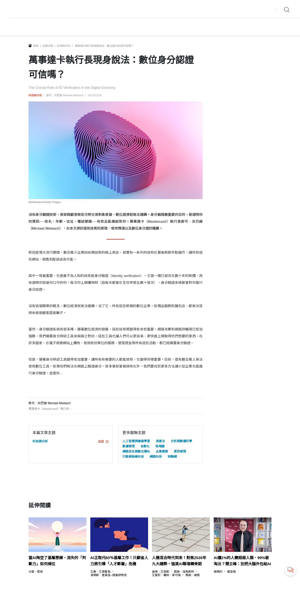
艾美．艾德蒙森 (100, 571)
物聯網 (172, 456)
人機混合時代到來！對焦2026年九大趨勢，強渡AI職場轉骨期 (179, 561)
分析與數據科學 (181, 441)
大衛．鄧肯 (36, 571)
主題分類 (47, 45)
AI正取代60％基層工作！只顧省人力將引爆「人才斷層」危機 (119, 561)
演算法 (160, 441)
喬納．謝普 (192, 575)
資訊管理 (180, 451)
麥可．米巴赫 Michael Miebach (65, 95)
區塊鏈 (160, 446)
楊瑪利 (218, 571)
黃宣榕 (231, 571)
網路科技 (156, 456)
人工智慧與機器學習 (136, 441)
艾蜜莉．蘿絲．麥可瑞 (166, 575)
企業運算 (162, 451)
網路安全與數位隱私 (136, 451)
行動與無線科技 (133, 456)
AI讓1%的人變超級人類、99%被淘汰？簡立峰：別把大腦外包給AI (242, 561)
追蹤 (103, 441)
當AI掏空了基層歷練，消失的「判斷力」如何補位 (57, 561)
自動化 (145, 446)
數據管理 (128, 446)
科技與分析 (63, 45)
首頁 (35, 45)
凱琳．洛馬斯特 (184, 571)
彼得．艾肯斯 (160, 571)
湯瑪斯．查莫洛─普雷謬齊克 (108, 575)
